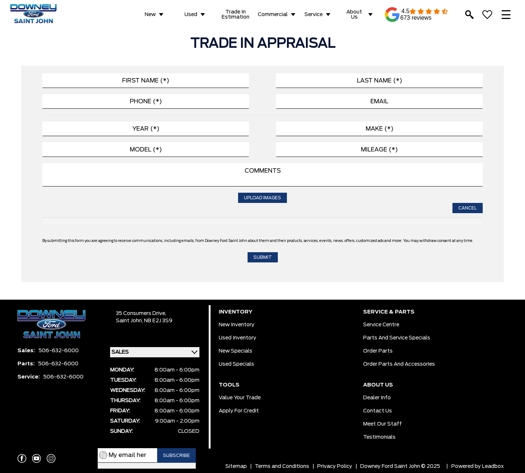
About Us (354, 14)
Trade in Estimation (235, 14)
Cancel (467, 208)
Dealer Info (377, 397)
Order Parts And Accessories (399, 364)
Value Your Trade (240, 397)
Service (313, 14)
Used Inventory (237, 338)
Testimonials (379, 437)
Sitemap (236, 466)
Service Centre (381, 324)
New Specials (235, 351)
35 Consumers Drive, (141, 313)
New (150, 14)
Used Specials (236, 364)
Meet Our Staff (382, 424)
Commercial (273, 14)
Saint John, (130, 320)
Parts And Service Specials (396, 338)
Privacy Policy (334, 466)
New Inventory (236, 324)
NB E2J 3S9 (158, 320)
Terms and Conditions (282, 466)
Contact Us (377, 411)
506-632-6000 (59, 350)
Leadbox (493, 466)
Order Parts (378, 351)
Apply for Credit (239, 411)
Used (190, 14)
